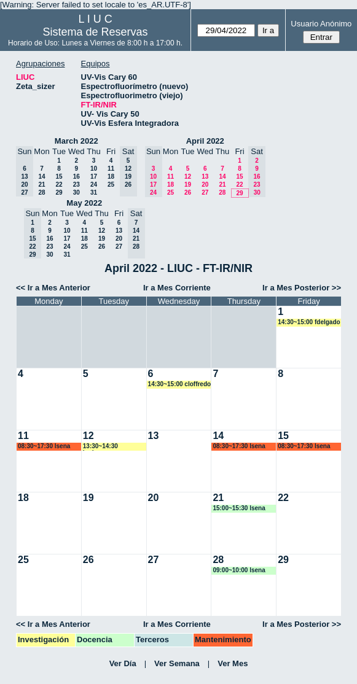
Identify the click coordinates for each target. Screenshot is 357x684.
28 (41, 192)
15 (58, 176)
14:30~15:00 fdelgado (309, 322)
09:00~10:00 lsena (239, 570)
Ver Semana (177, 663)
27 (205, 192)
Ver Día (122, 663)
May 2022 (84, 203)
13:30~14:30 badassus (100, 447)
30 (76, 192)
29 (58, 192)
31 (93, 192)
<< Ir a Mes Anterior (53, 287)
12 (187, 176)
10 (93, 168)
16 (76, 176)
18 (111, 176)
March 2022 (76, 141)
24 (93, 184)
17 (93, 176)
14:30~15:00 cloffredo (179, 384)
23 (76, 184)
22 (58, 184)
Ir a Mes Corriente (177, 287)
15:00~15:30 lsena (239, 508)
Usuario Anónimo (321, 23)
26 (187, 192)
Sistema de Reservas (95, 32)
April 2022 (205, 141)
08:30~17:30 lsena (44, 446)
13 (205, 176)
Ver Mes (233, 663)
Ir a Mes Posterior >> (301, 287)
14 (41, 176)
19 (187, 184)
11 (111, 168)
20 (205, 184)
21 (41, 184)
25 (111, 184)
